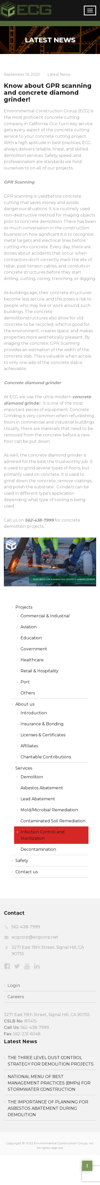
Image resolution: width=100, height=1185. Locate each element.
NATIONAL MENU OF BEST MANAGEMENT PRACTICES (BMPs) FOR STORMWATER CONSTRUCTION (49, 1083)
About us (24, 704)
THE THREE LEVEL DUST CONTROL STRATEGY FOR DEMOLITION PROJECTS (51, 1060)
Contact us (26, 871)
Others (28, 693)
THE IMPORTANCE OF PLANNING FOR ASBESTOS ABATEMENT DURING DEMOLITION (48, 1108)
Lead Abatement (38, 798)
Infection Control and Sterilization (43, 835)
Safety (21, 860)
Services (23, 768)
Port (25, 682)
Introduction (34, 712)
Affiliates (29, 746)
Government (34, 649)
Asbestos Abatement (42, 787)
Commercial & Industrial (45, 615)
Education (31, 637)
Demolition (32, 776)
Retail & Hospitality (39, 671)
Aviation (29, 626)
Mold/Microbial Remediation (49, 809)
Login (13, 985)
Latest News (58, 74)
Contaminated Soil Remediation (53, 820)
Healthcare (32, 660)
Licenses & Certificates (43, 734)
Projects (23, 607)
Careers (15, 996)
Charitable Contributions (46, 757)
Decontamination (38, 849)
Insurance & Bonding (42, 723)
